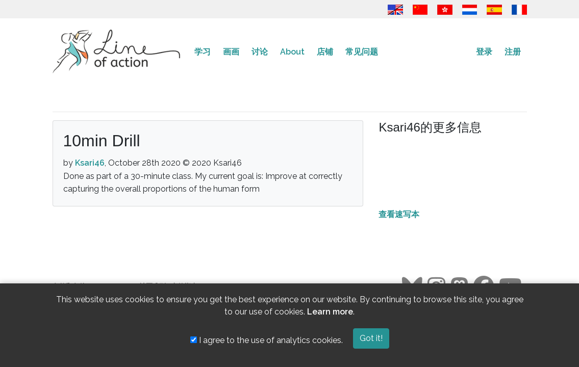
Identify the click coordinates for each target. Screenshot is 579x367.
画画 (231, 52)
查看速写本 (399, 214)
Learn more (330, 312)
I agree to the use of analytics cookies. (266, 340)
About (292, 52)
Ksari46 (90, 163)
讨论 (259, 52)
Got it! (371, 338)
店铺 (325, 52)
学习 (202, 52)
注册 (513, 52)
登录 (484, 52)
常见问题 (361, 52)
